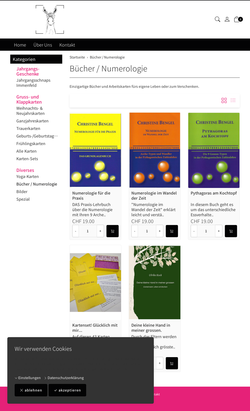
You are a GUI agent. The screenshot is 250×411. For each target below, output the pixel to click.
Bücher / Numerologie (108, 68)
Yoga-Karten (27, 176)
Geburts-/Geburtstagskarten (38, 136)
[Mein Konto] (227, 19)
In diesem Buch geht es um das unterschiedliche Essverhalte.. (213, 209)
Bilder (21, 191)
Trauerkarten (28, 128)
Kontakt (67, 44)
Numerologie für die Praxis (91, 195)
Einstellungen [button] (28, 377)
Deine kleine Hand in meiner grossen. (150, 328)
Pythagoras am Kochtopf (214, 193)
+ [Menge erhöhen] (100, 230)
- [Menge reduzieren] (75, 230)
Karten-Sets (27, 158)
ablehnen (31, 390)
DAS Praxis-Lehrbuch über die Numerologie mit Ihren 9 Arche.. (92, 209)
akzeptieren (67, 390)
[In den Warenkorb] (112, 231)
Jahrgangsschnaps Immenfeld (33, 82)
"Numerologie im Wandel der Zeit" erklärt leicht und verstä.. (153, 209)
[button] (217, 19)
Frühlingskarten (30, 143)
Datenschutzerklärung (64, 377)
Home (20, 44)
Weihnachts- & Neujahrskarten (30, 110)
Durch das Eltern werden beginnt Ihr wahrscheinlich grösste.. (154, 341)
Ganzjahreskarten (32, 121)
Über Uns (42, 44)
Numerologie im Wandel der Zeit (154, 195)
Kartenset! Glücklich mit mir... (94, 328)
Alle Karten (26, 151)
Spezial (23, 199)
